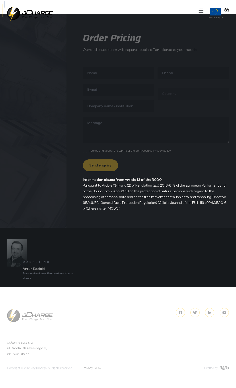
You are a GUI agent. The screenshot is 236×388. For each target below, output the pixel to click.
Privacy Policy (92, 370)
